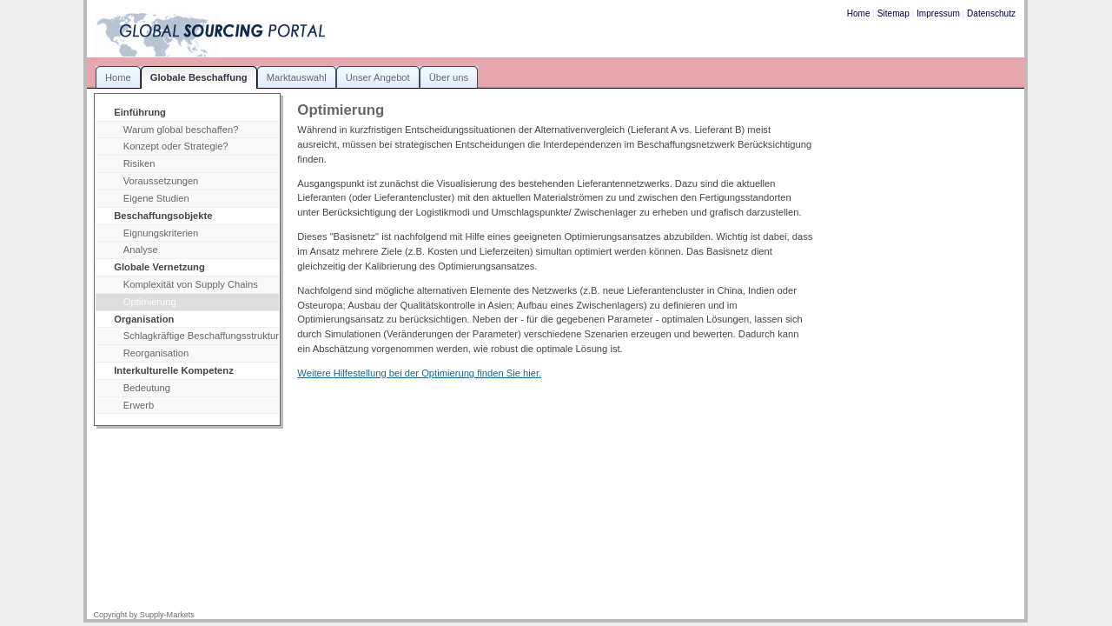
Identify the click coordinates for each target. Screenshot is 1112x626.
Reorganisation (156, 353)
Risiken (139, 163)
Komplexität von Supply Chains (190, 284)
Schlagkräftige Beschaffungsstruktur (201, 335)
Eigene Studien (156, 198)
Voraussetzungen (161, 181)
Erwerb (139, 405)
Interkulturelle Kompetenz (174, 370)
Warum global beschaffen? (181, 129)
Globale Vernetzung (159, 267)
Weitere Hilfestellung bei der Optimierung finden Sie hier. (419, 373)
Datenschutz (991, 13)
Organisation (144, 319)
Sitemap (893, 13)
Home (858, 13)
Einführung (140, 112)
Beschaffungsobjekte (163, 215)
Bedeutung (146, 388)
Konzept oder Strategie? (175, 146)
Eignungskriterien (161, 233)
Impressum (938, 13)
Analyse (140, 249)
